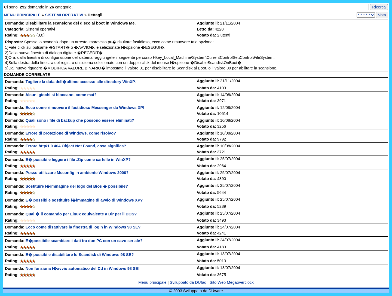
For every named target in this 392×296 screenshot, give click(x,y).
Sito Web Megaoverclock (232, 282)
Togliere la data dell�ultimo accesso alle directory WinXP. (81, 82)
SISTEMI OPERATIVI (64, 15)
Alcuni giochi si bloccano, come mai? (60, 95)
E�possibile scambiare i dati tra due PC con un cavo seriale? (84, 241)
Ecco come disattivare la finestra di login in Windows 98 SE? (83, 227)
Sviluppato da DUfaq (188, 282)
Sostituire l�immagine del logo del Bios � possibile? (77, 186)
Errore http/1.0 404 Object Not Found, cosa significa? (76, 146)
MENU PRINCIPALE (22, 15)
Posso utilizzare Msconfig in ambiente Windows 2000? (77, 172)
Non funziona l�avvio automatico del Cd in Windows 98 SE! (83, 268)
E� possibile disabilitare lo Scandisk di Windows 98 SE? (80, 254)
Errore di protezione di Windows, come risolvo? (71, 133)
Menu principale (153, 282)
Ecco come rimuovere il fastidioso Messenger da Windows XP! (85, 107)
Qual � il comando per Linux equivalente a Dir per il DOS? (81, 214)
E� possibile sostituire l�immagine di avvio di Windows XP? (84, 200)
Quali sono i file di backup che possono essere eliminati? (80, 120)
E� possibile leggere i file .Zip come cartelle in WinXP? (78, 159)
